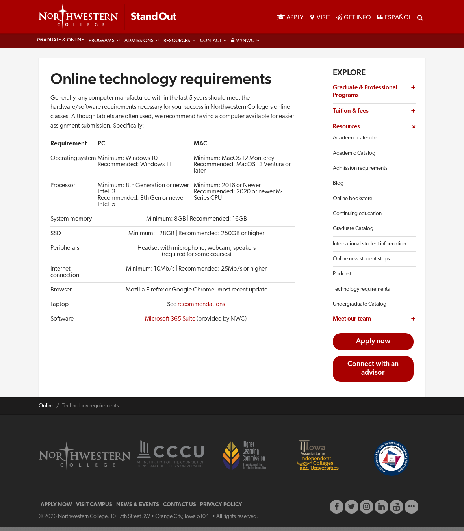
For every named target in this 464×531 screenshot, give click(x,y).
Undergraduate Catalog (359, 307)
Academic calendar (355, 142)
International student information (369, 247)
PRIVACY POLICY (221, 508)
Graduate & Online (60, 43)
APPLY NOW (56, 508)
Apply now (373, 345)
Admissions (139, 44)
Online (46, 409)
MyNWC (242, 44)
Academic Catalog (354, 157)
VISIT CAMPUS (94, 508)
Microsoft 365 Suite (170, 323)
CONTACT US (179, 508)
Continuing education (357, 217)
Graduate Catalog (353, 232)
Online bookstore (352, 202)
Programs (102, 44)
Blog (338, 186)
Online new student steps (361, 262)
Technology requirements (361, 292)
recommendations (201, 308)
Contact (210, 44)
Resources (176, 44)
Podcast (342, 277)
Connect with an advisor (373, 372)
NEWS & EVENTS (137, 508)
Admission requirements (360, 172)
